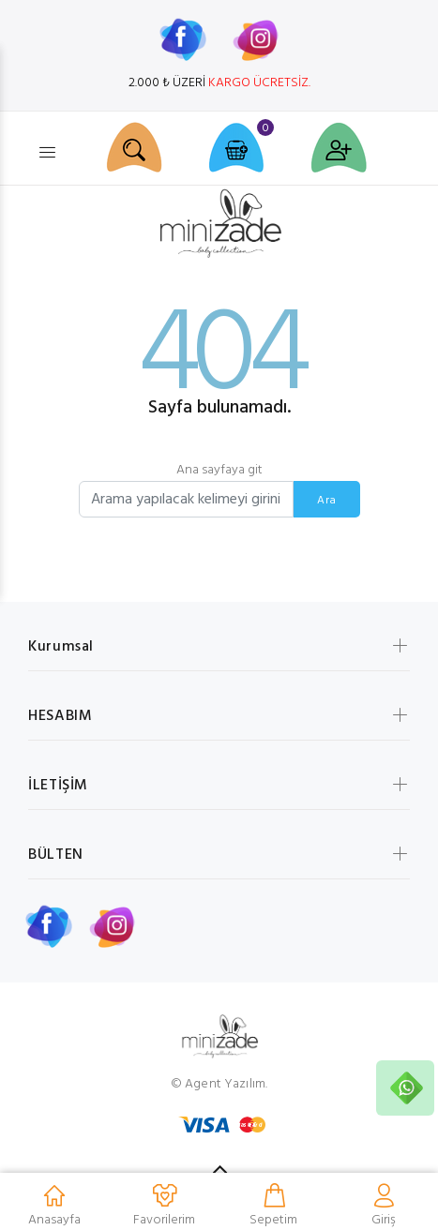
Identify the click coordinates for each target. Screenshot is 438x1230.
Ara (326, 500)
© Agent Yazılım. (219, 1084)
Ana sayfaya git (219, 470)
